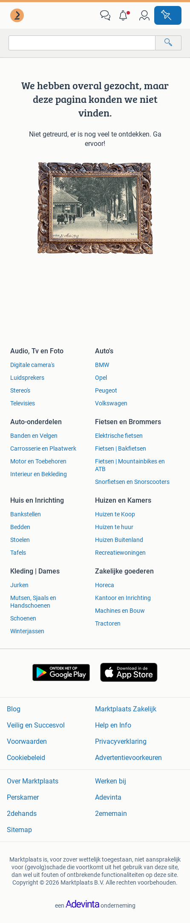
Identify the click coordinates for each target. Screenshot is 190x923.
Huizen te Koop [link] (115, 514)
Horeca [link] (104, 585)
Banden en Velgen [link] (34, 435)
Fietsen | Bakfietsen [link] (120, 448)
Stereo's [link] (20, 390)
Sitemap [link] (19, 830)
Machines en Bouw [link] (120, 610)
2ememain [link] (111, 813)
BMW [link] (102, 364)
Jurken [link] (19, 585)
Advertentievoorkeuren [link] (128, 758)
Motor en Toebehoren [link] (38, 461)
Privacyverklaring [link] (121, 741)
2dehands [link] (22, 813)
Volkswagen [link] (111, 403)
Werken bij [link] (110, 781)
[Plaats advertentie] (167, 15)
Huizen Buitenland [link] (119, 539)
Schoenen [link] (23, 618)
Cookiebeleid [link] (26, 758)
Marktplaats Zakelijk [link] (125, 709)
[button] (125, 15)
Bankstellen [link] (25, 514)
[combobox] (82, 42)
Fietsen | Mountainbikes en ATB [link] (130, 465)
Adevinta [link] (108, 797)
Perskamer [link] (23, 797)
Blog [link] (13, 709)
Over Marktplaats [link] (32, 781)
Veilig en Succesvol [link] (36, 725)
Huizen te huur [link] (114, 527)
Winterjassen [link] (27, 631)
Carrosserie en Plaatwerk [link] (43, 448)
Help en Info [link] (113, 725)
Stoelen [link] (20, 539)
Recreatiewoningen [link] (120, 552)
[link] (18, 15)
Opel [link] (101, 377)
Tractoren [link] (108, 623)
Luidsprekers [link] (27, 377)
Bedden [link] (20, 527)
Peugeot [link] (106, 390)
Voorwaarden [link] (27, 741)
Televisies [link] (22, 403)
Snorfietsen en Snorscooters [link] (132, 481)
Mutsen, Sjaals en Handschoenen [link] (33, 601)
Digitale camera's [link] (32, 364)
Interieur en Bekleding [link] (38, 474)
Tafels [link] (18, 552)
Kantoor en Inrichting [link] (123, 597)
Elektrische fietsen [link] (119, 435)
